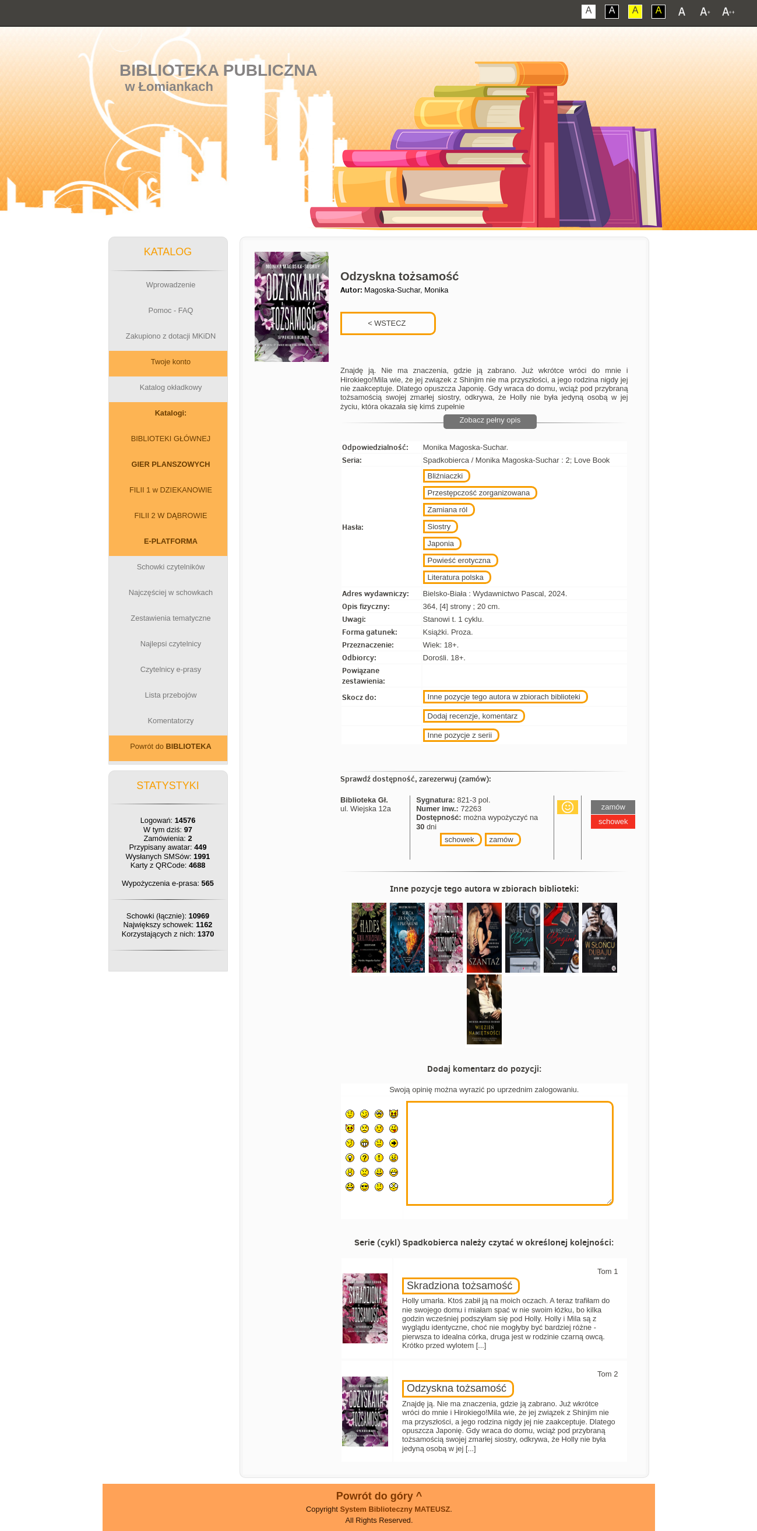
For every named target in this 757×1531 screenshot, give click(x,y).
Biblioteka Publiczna (218, 70)
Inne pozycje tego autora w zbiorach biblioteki (504, 696)
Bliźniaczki (445, 475)
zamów (501, 839)
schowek (459, 839)
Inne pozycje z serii (460, 735)
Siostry (439, 526)
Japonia (441, 543)
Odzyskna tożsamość (456, 1388)
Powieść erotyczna (459, 560)
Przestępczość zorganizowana (479, 492)
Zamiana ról (448, 509)
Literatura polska (456, 577)
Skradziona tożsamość (459, 1285)
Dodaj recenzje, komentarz (473, 716)
